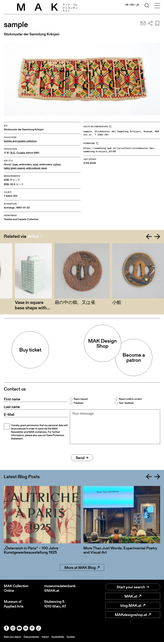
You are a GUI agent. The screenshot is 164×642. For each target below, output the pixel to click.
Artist (33, 236)
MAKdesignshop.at (133, 614)
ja (137, 4)
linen (15, 164)
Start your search (133, 587)
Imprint (45, 636)
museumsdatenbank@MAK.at (60, 588)
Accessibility (57, 636)
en (132, 4)
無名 (12, 152)
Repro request (81, 399)
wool (35, 164)
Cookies (71, 636)
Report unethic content (130, 399)
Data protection (31, 636)
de (126, 4)
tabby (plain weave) (14, 168)
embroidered (33, 168)
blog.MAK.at (132, 605)
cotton (56, 164)
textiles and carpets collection (20, 141)
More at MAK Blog (82, 567)
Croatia (20, 152)
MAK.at (132, 596)
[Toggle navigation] (157, 6)
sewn (44, 168)
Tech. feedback (126, 403)
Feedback (78, 403)
